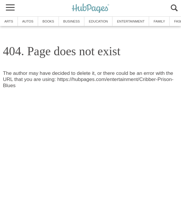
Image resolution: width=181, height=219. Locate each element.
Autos (27, 21)
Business (71, 21)
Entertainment (130, 21)
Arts (8, 21)
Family (159, 21)
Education (98, 21)
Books (48, 21)
